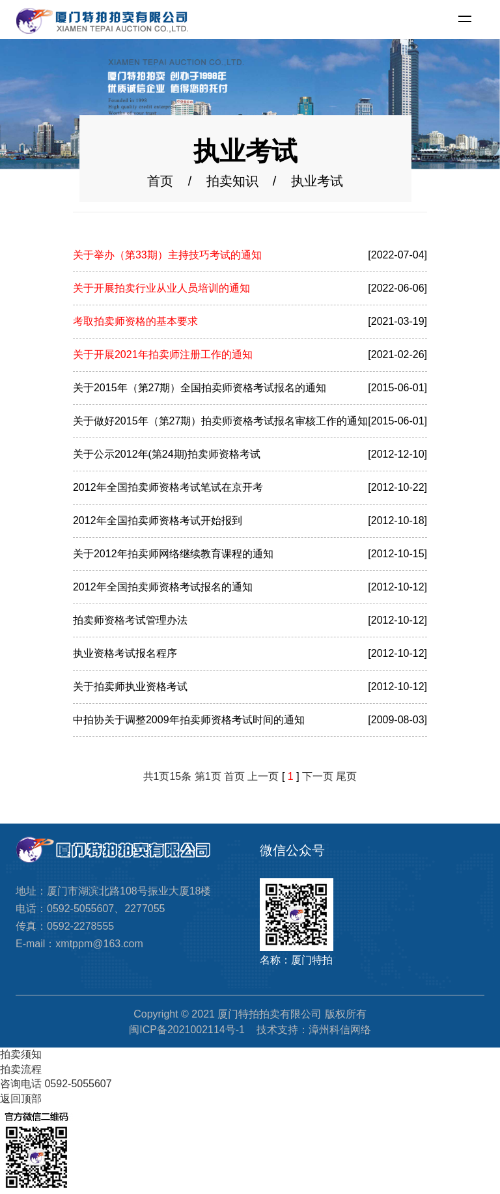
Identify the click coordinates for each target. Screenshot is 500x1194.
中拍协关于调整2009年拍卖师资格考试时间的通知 (189, 719)
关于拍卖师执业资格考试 (130, 686)
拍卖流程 (21, 1069)
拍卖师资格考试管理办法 (130, 620)
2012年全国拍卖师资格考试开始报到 (157, 520)
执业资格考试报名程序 (125, 653)
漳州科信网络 (340, 1029)
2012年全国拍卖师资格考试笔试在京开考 (168, 487)
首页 (160, 181)
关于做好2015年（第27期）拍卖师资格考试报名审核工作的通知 (220, 420)
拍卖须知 (21, 1054)
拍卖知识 (232, 181)
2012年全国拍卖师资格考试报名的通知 (163, 586)
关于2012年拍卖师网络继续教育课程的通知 (173, 553)
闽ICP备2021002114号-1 (187, 1029)
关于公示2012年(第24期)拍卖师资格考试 (166, 454)
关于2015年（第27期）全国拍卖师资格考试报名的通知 (199, 387)
